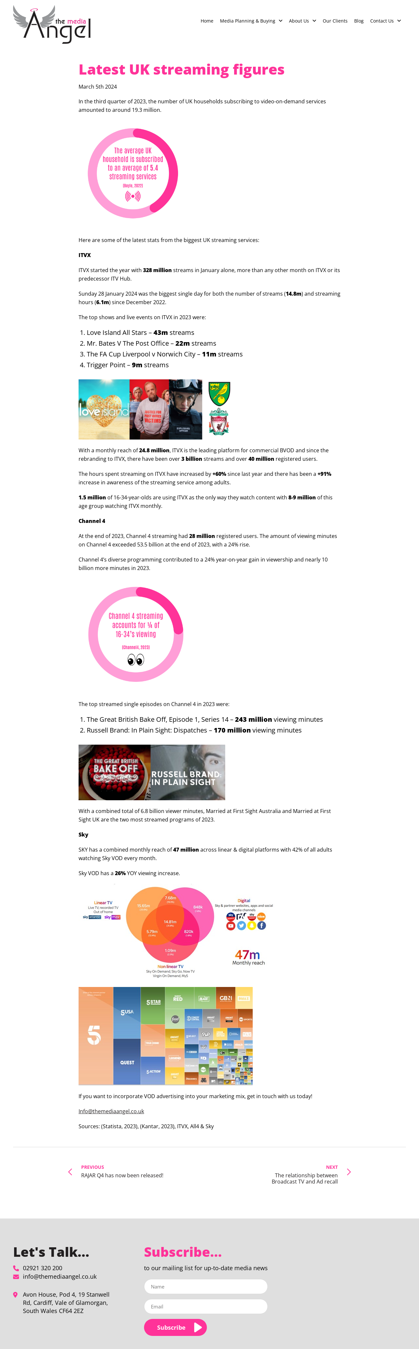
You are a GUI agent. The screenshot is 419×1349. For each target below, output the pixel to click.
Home (207, 21)
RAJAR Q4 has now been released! (122, 1171)
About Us (299, 21)
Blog (359, 21)
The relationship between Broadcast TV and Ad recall (295, 1174)
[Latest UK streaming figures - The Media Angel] (52, 24)
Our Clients (335, 21)
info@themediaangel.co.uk (60, 1276)
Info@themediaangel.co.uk (111, 1111)
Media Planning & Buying (247, 21)
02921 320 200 (42, 1268)
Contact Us (382, 21)
